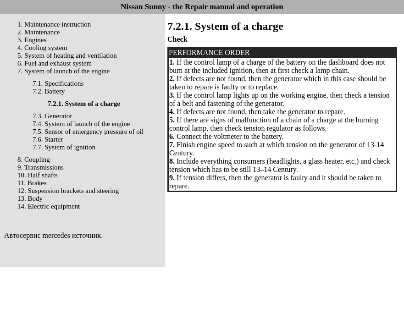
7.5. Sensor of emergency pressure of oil (88, 131)
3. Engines (31, 40)
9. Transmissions (40, 167)
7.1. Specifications (58, 83)
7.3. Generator (52, 116)
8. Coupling (33, 159)
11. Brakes (32, 183)
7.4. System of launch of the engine (81, 123)
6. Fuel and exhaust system (54, 63)
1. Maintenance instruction (54, 24)
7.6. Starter (48, 139)
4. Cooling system (42, 47)
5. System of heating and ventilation (67, 55)
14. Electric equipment (48, 206)
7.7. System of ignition (64, 147)
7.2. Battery (49, 91)
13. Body (30, 198)
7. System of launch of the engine (63, 71)
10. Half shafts (37, 175)
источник (86, 235)
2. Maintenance (38, 32)
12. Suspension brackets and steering (68, 190)
